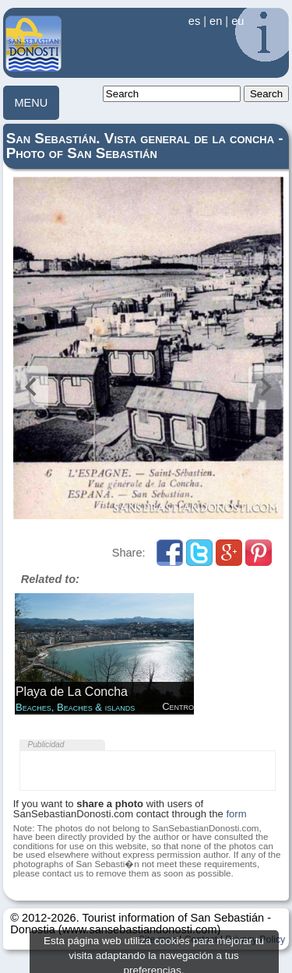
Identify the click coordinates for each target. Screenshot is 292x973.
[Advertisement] (147, 770)
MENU (30, 103)
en (215, 21)
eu (237, 21)
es (194, 21)
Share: (130, 552)
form (236, 814)
